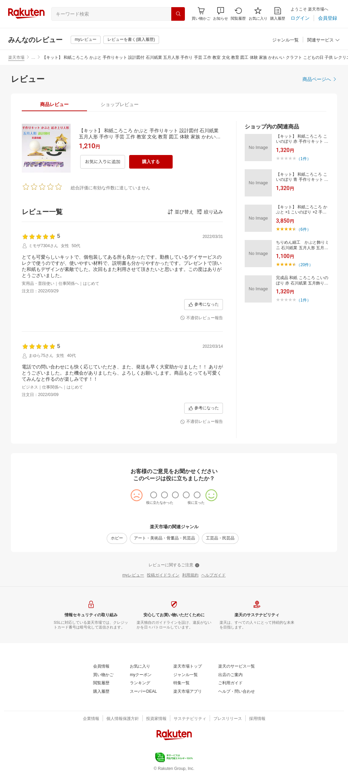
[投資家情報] (156, 719)
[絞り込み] (209, 212)
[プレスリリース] (227, 719)
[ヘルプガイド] (213, 575)
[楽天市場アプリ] (187, 691)
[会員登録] (327, 18)
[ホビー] (117, 538)
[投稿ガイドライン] (163, 575)
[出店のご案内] (230, 675)
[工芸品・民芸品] (220, 538)
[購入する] (151, 162)
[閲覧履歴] (238, 14)
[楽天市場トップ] (187, 666)
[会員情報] (101, 666)
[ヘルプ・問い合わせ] (236, 691)
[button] (220, 14)
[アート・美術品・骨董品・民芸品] (164, 538)
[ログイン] (300, 18)
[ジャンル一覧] (285, 40)
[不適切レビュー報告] (201, 318)
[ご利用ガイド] (230, 683)
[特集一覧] (181, 683)
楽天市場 (16, 57)
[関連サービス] (323, 40)
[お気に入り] (258, 14)
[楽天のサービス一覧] (236, 666)
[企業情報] (91, 719)
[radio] (153, 495)
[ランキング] (140, 683)
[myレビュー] (86, 40)
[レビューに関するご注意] (174, 565)
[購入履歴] (277, 14)
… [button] (33, 57)
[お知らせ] (220, 14)
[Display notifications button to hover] (201, 14)
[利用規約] (190, 575)
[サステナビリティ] (190, 719)
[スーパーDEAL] (143, 691)
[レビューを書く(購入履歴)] (131, 40)
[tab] (54, 104)
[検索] (178, 14)
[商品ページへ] (319, 79)
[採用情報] (257, 719)
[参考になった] (203, 304)
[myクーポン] (141, 675)
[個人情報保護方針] (122, 719)
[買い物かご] (103, 675)
